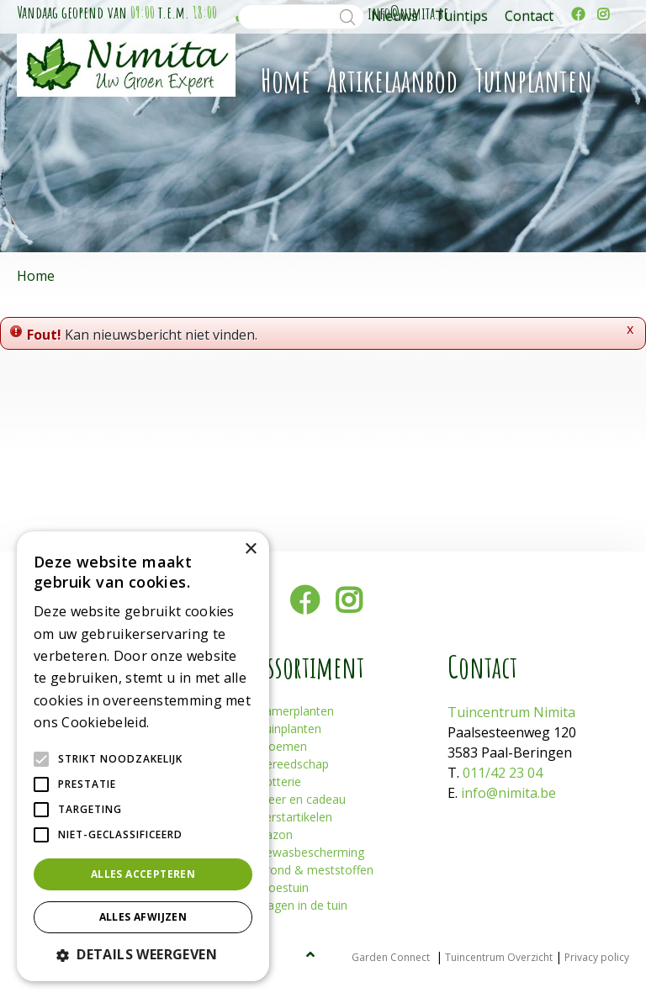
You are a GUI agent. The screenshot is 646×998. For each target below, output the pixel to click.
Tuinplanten (289, 729)
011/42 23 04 (503, 772)
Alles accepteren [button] (143, 874)
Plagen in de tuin (302, 905)
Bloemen (282, 746)
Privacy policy (596, 957)
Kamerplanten (295, 711)
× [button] (250, 549)
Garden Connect (391, 957)
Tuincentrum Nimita (511, 712)
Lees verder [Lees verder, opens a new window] (181, 723)
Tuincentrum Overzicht (499, 957)
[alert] (143, 756)
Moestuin (283, 887)
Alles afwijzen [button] (143, 917)
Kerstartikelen (294, 817)
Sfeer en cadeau (301, 799)
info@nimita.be (508, 793)
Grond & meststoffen (315, 870)
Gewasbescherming (310, 852)
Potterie (279, 781)
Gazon (275, 834)
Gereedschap (293, 764)
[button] (143, 954)
